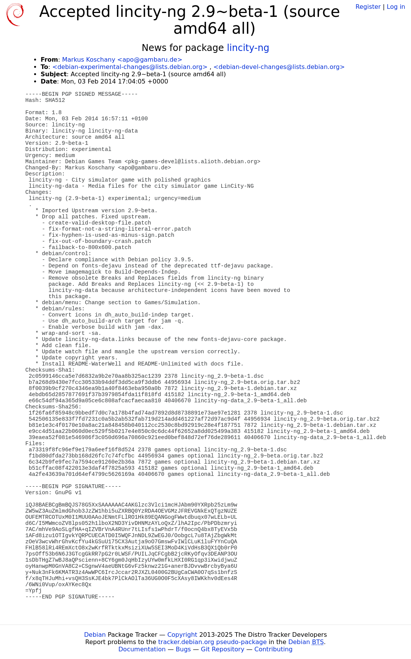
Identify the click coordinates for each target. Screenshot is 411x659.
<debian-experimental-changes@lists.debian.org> (129, 66)
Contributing (274, 649)
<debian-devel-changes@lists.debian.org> (279, 66)
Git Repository (222, 649)
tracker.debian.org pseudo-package (212, 642)
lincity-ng (248, 48)
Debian (95, 634)
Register (368, 6)
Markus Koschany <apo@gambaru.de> (122, 59)
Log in (396, 6)
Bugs (183, 649)
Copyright (182, 634)
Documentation (142, 649)
